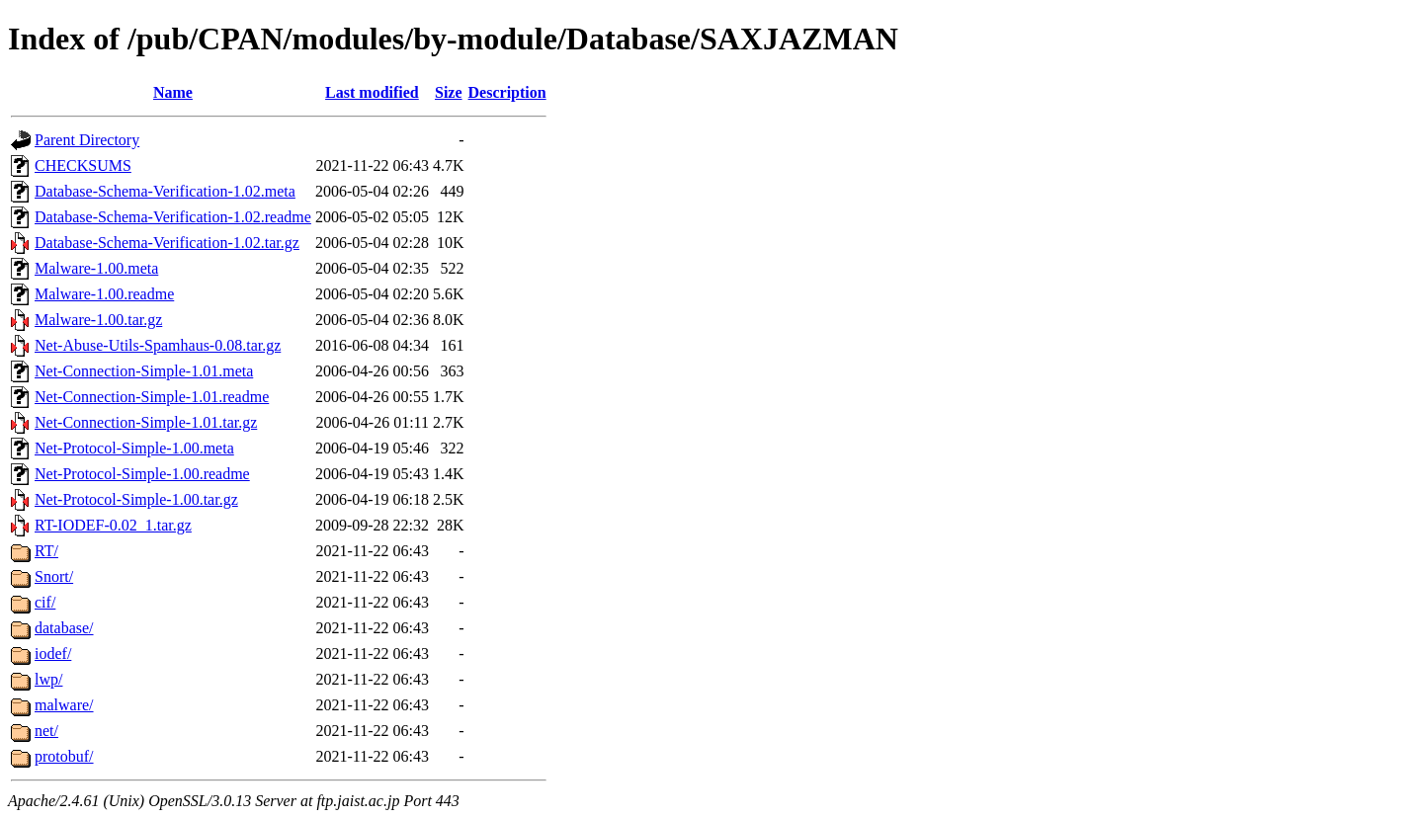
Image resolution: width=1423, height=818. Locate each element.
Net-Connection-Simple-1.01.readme (152, 396)
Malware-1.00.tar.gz (98, 319)
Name (173, 92)
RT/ (46, 550)
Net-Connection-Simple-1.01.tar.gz (146, 422)
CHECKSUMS (83, 165)
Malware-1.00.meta (96, 268)
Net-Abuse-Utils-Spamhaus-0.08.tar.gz (158, 345)
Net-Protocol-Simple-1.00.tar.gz (136, 499)
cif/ (45, 602)
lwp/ (48, 679)
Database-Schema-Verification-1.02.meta (165, 191)
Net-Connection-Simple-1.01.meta (144, 371)
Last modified (372, 92)
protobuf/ (64, 756)
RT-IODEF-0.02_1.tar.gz (113, 525)
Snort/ (54, 576)
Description (507, 92)
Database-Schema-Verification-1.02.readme (173, 216)
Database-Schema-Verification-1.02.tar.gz (167, 242)
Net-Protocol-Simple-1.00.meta (134, 448)
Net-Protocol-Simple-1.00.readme (142, 473)
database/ (64, 627)
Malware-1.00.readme (104, 294)
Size (448, 92)
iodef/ (53, 653)
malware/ (64, 704)
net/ (46, 730)
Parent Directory (87, 139)
